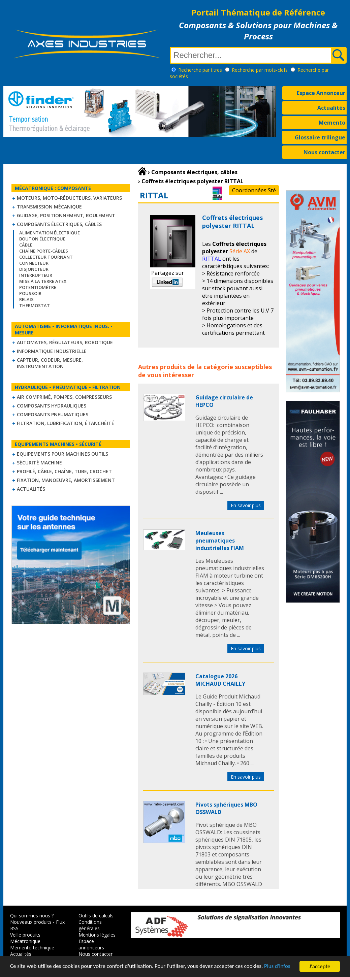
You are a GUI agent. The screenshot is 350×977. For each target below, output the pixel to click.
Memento (332, 122)
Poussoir (30, 293)
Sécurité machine (39, 462)
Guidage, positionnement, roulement (66, 215)
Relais (26, 299)
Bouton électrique (42, 239)
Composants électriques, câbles (59, 224)
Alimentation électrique (49, 233)
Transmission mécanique (49, 206)
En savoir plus (246, 505)
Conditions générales (90, 925)
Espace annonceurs (91, 944)
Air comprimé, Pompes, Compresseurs (64, 397)
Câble (25, 245)
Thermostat (34, 305)
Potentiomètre (37, 287)
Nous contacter (324, 152)
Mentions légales (97, 935)
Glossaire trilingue (320, 137)
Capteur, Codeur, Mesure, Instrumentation (50, 363)
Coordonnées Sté (254, 190)
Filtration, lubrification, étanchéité (65, 423)
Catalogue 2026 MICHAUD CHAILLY (220, 680)
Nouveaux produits (31, 922)
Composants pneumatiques (52, 414)
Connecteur (34, 263)
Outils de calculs (96, 915)
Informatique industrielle (52, 351)
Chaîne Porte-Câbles (43, 251)
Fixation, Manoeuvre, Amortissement (66, 480)
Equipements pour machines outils (62, 454)
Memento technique (32, 947)
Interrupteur (35, 275)
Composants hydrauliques (51, 405)
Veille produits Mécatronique (25, 938)
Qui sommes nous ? (32, 915)
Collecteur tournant (46, 257)
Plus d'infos (278, 969)
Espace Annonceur (321, 93)
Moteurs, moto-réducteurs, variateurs (69, 198)
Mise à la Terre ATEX (42, 281)
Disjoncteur (34, 269)
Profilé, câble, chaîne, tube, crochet (64, 471)
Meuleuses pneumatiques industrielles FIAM (219, 540)
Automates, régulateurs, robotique (65, 342)
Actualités (331, 107)
